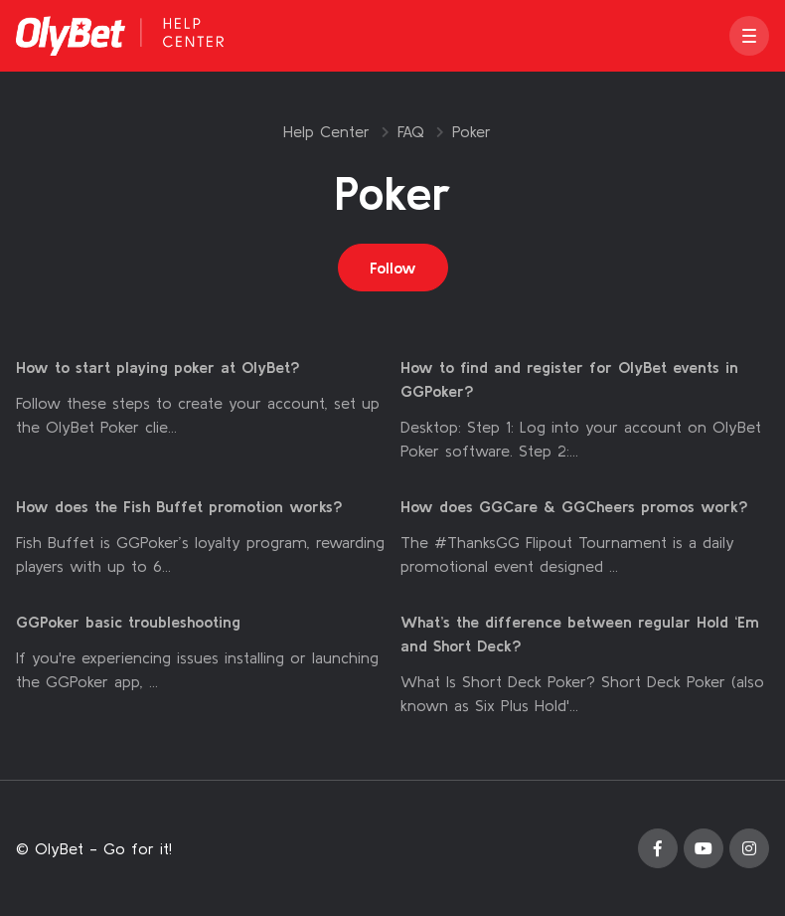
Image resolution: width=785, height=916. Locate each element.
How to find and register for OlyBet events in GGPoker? (569, 379)
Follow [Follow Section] (393, 267)
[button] (749, 36)
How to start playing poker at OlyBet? (158, 367)
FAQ (410, 131)
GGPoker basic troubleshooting (128, 622)
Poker (471, 131)
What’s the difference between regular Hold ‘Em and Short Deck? (579, 633)
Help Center (326, 131)
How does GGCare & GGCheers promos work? (574, 506)
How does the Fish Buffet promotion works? (179, 506)
